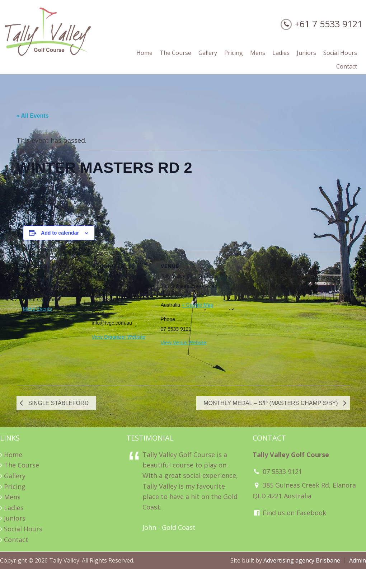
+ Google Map (197, 305)
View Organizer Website (119, 337)
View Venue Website (184, 342)
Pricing (14, 486)
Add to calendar (60, 233)
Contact (16, 539)
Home (13, 454)
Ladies (14, 507)
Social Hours (23, 529)
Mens (12, 497)
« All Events (33, 116)
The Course (21, 465)
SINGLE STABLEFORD (58, 403)
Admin (357, 560)
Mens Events (37, 309)
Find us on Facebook (289, 512)
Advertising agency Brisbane (301, 560)
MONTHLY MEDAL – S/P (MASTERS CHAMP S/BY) (271, 403)
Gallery (14, 475)
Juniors (14, 518)
